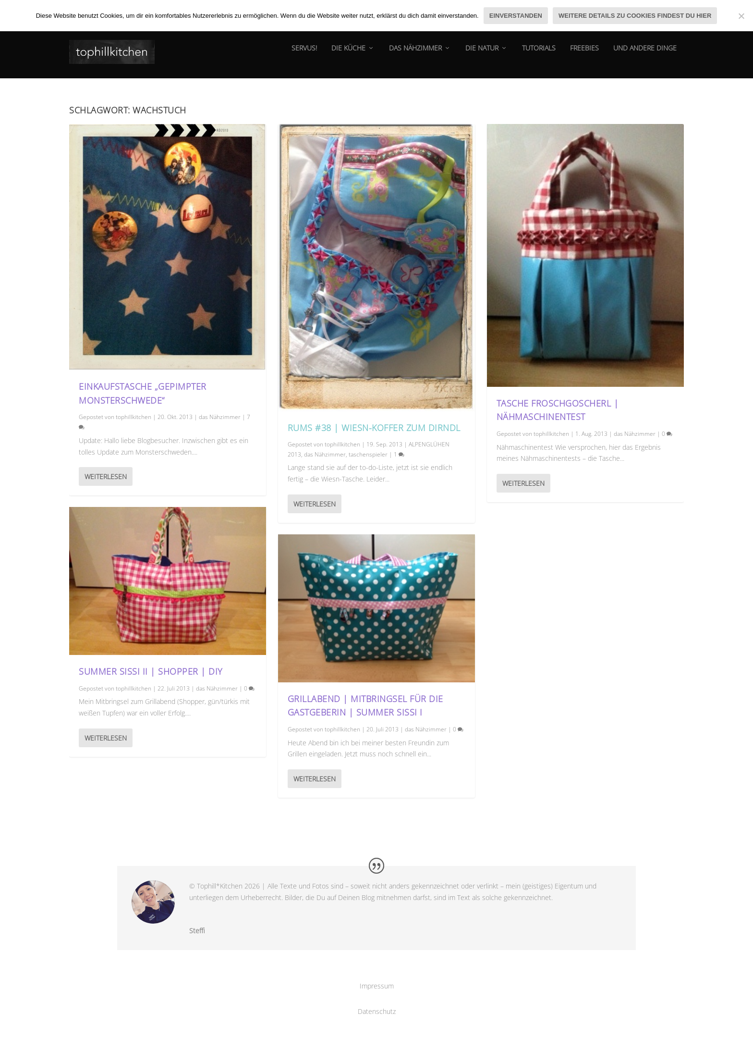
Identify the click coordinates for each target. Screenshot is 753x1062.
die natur (481, 55)
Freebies (584, 55)
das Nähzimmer (415, 55)
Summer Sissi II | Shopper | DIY (151, 671)
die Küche (348, 55)
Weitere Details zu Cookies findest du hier (635, 15)
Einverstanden (515, 15)
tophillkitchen (133, 417)
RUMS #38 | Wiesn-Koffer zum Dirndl (374, 427)
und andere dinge (645, 55)
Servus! (304, 55)
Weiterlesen (106, 476)
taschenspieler (368, 454)
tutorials (539, 55)
